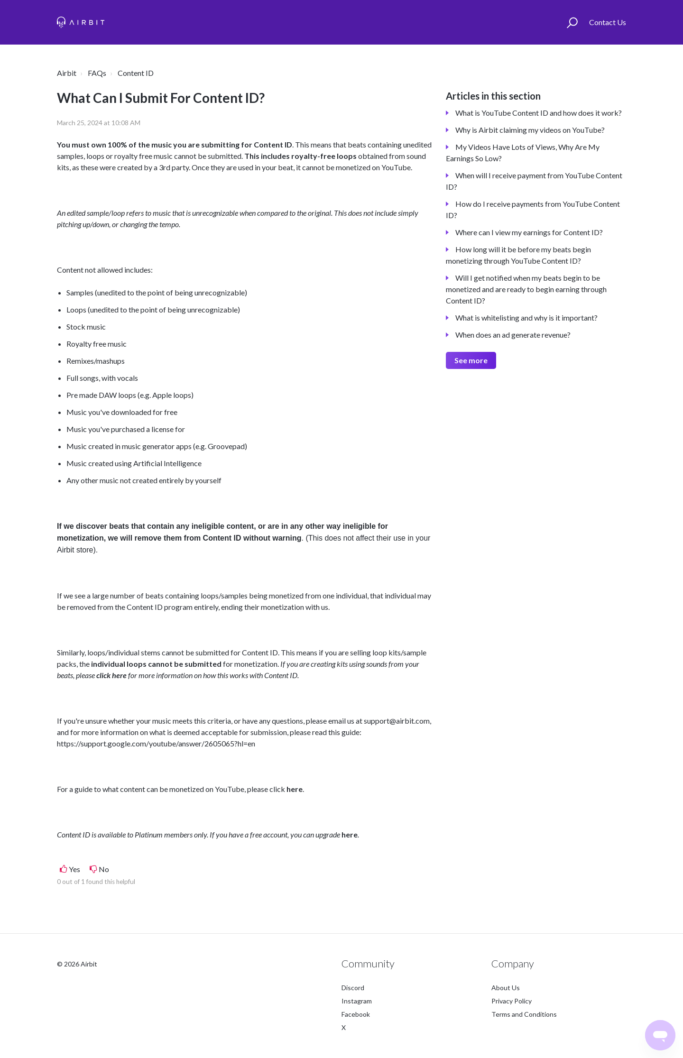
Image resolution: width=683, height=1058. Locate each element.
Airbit (66, 72)
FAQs (97, 72)
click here (111, 675)
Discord (353, 988)
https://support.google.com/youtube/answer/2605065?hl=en (156, 743)
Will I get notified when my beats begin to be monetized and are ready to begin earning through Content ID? (526, 289)
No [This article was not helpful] (104, 869)
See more (471, 360)
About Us (505, 988)
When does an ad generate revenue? (513, 334)
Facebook (356, 1014)
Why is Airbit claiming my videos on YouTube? (530, 129)
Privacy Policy (511, 1001)
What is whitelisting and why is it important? (526, 317)
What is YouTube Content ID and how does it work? (538, 112)
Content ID (136, 72)
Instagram (357, 1001)
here (294, 788)
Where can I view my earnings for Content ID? (529, 232)
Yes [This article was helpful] (74, 869)
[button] (572, 22)
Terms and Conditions (524, 1014)
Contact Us (607, 22)
